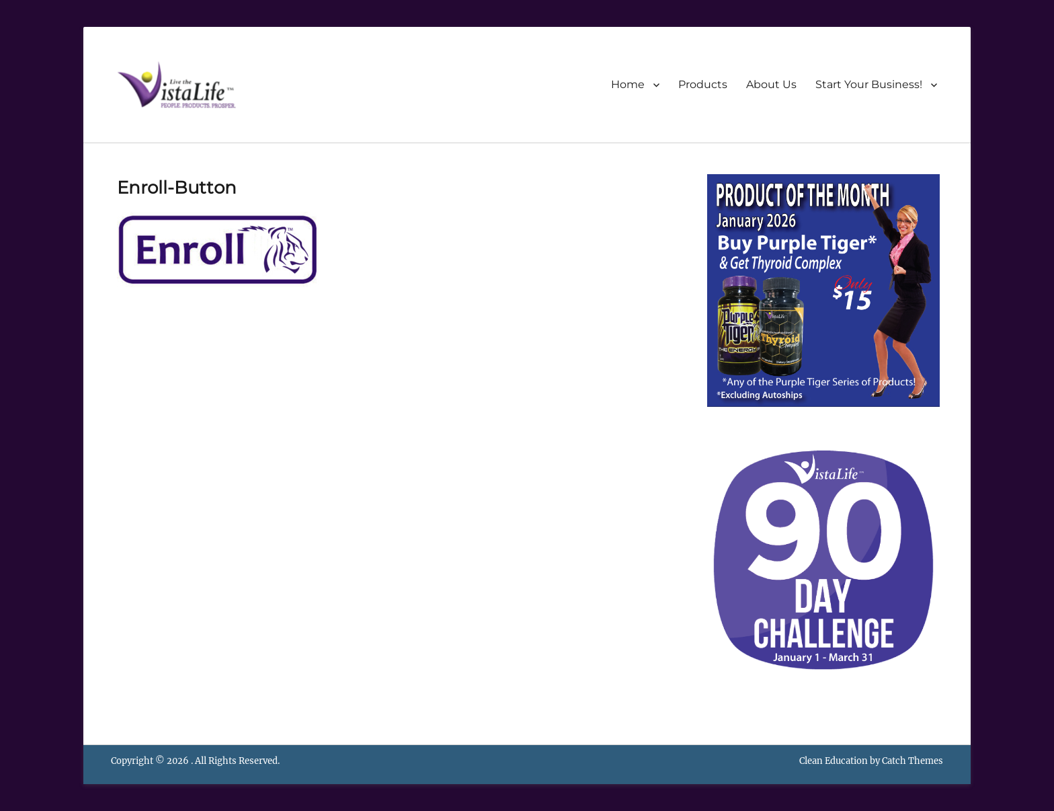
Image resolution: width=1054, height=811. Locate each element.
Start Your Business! (868, 84)
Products (702, 84)
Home (628, 84)
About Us (771, 84)
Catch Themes (912, 761)
